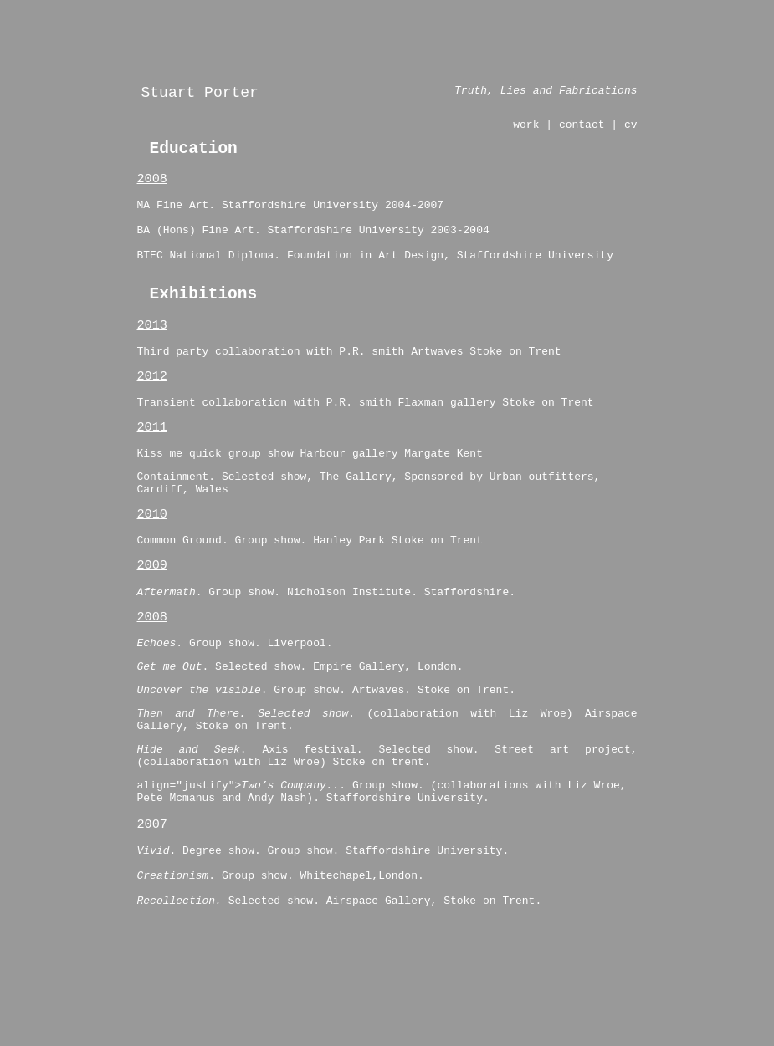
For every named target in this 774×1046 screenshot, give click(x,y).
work (526, 133)
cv (631, 133)
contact (582, 133)
